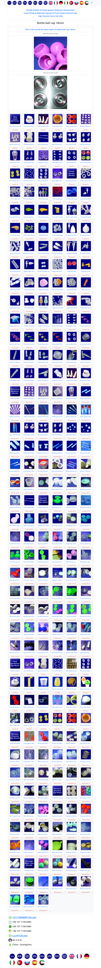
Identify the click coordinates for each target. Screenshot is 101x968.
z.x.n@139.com (20, 935)
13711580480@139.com (24, 917)
